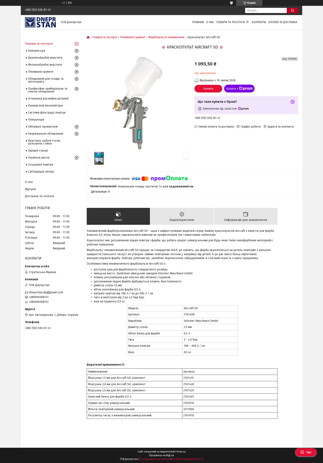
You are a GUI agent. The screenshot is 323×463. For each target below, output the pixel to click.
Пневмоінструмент (133, 37)
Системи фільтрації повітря (47, 112)
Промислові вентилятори (45, 105)
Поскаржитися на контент (155, 459)
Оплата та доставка (282, 22)
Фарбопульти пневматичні (166, 37)
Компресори (36, 50)
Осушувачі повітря (40, 164)
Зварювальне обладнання (45, 133)
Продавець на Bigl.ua (161, 455)
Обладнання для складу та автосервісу (45, 80)
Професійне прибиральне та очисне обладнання (47, 90)
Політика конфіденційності (188, 459)
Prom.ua (181, 451)
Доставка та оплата (39, 196)
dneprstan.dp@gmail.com (46, 292)
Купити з (239, 88)
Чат (305, 452)
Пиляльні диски (38, 157)
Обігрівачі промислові (43, 126)
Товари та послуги (230, 22)
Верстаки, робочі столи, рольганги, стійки (44, 142)
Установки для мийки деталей (48, 98)
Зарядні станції (38, 150)
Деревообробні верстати (45, 57)
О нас (210, 22)
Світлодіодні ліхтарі (41, 171)
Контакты (259, 22)
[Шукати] (292, 10)
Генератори (36, 119)
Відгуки (30, 189)
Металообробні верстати (45, 64)
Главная (198, 22)
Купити (208, 88)
